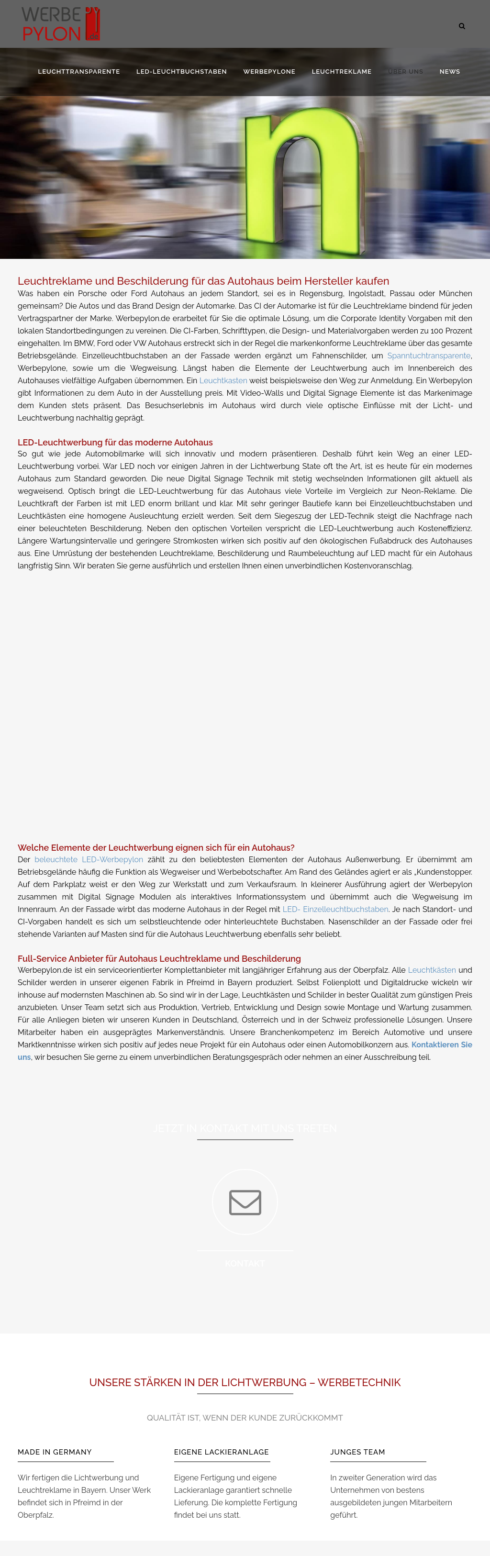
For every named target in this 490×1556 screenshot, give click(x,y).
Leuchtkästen (432, 970)
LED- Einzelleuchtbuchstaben (336, 909)
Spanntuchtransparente (429, 355)
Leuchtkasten (223, 380)
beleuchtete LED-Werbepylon (88, 859)
